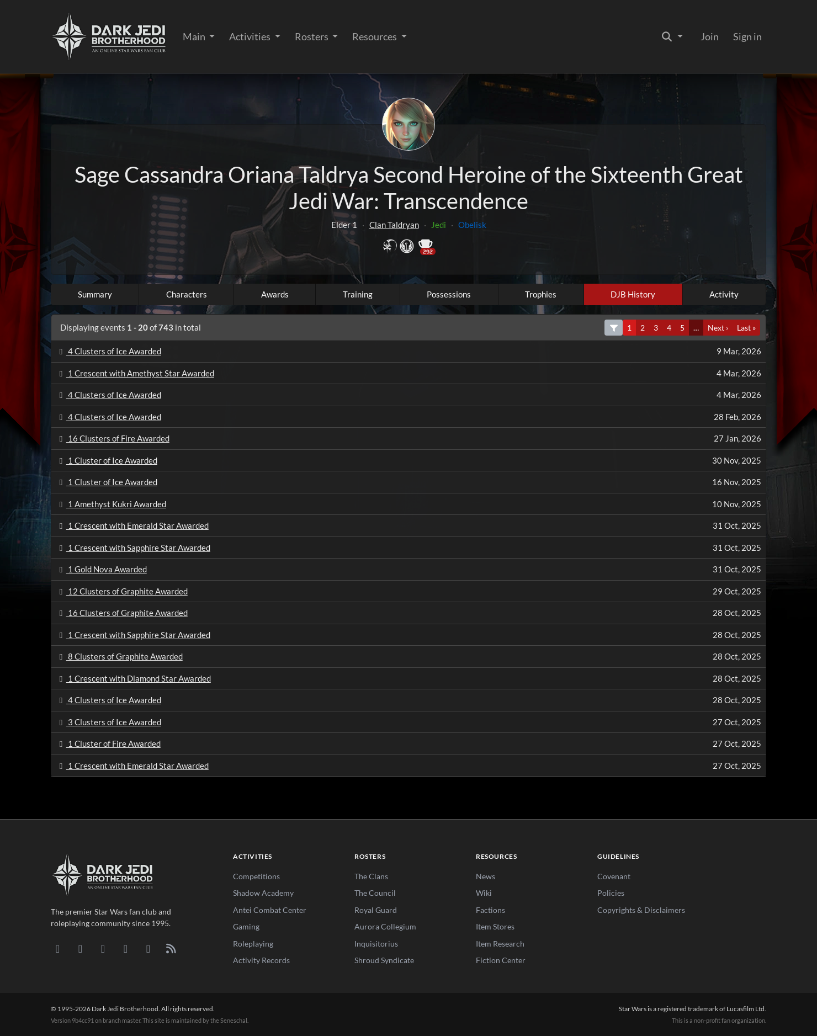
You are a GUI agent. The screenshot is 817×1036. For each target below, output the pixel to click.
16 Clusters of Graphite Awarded (122, 613)
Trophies (540, 294)
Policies (610, 892)
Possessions (449, 294)
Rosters (312, 36)
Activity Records (261, 960)
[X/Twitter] (148, 948)
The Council (375, 892)
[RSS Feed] (171, 948)
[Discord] (58, 948)
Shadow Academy (263, 892)
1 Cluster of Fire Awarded (108, 743)
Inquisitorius (376, 943)
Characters (186, 294)
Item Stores (495, 926)
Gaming (246, 926)
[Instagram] (125, 948)
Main (195, 36)
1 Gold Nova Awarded (101, 569)
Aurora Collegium (385, 926)
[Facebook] (103, 948)
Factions (490, 910)
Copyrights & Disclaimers (641, 910)
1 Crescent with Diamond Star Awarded (133, 678)
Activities (250, 36)
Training (358, 294)
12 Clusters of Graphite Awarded (122, 591)
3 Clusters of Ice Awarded (108, 722)
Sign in (747, 36)
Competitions (256, 876)
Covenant (613, 876)
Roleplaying (253, 943)
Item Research (500, 943)
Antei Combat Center (269, 910)
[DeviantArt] (80, 948)
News (485, 876)
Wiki (484, 892)
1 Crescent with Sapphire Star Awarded (133, 547)
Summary (95, 294)
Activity (724, 294)
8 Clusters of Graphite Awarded (119, 656)
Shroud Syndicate (384, 960)
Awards (275, 294)
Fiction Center (501, 960)
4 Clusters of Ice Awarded (108, 351)
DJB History (633, 294)
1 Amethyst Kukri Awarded (111, 504)
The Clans (371, 876)
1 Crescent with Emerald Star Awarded (132, 525)
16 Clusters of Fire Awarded (112, 438)
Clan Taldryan (394, 225)
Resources (375, 36)
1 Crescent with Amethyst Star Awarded (135, 373)
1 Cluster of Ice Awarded (106, 460)
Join (710, 36)
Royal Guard (375, 910)
